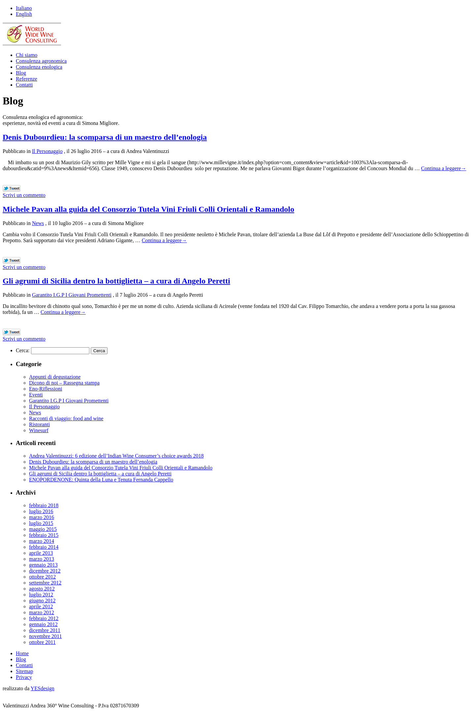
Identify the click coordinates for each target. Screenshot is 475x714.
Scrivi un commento (24, 195)
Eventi (36, 394)
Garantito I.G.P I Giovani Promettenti (71, 295)
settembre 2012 (45, 582)
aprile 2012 (41, 606)
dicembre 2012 (45, 571)
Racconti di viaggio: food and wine (66, 418)
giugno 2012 (42, 600)
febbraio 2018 (43, 505)
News (38, 223)
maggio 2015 (43, 529)
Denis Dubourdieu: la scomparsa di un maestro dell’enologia (105, 137)
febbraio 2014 (43, 547)
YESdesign (42, 688)
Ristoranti (39, 424)
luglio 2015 (41, 523)
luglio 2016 (41, 511)
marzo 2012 (41, 612)
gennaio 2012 (43, 624)
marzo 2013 (41, 559)
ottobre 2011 (42, 642)
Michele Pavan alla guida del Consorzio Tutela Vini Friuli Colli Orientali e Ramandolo (148, 209)
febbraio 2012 (43, 618)
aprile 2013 (41, 553)
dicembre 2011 (44, 630)
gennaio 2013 (43, 565)
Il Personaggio (47, 151)
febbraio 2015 (43, 535)
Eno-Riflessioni (45, 389)
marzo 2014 (41, 541)
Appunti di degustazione (54, 377)
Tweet (12, 188)
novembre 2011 (45, 636)
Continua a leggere (443, 168)
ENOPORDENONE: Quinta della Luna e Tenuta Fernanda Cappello (101, 479)
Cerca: (23, 350)
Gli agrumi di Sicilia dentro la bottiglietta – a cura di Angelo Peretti (116, 281)
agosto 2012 (42, 588)
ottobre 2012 (42, 577)
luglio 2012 (41, 594)
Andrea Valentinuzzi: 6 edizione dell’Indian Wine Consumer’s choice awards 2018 (116, 456)
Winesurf (38, 430)
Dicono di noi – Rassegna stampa (64, 383)
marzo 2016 (41, 517)
